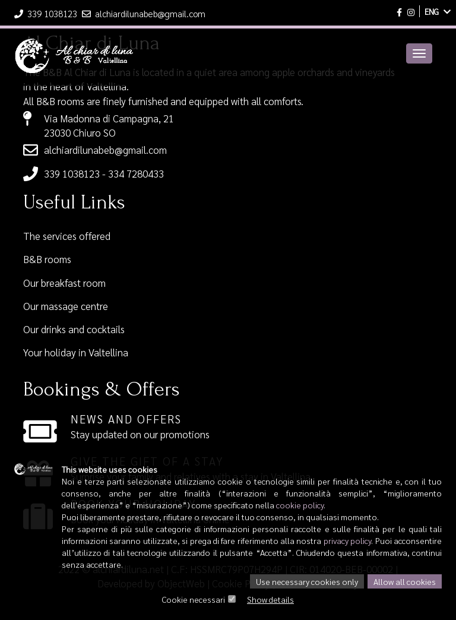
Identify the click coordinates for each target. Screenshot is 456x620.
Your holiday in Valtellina (75, 352)
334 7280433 (136, 173)
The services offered (66, 235)
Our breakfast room (64, 282)
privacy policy (347, 540)
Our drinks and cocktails (74, 329)
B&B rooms (47, 258)
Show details (270, 599)
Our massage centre (65, 305)
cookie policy (300, 504)
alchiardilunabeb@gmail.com (143, 13)
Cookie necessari (193, 599)
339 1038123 (47, 13)
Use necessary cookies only (307, 581)
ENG (438, 11)
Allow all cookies (404, 581)
